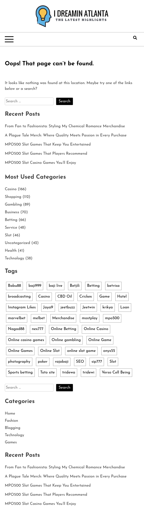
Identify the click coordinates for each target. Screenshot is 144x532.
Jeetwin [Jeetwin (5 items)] (88, 307)
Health (11, 251)
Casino (11, 189)
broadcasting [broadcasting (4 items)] (19, 297)
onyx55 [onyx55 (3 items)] (109, 351)
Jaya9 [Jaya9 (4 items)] (48, 307)
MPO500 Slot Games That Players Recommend (46, 154)
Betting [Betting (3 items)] (93, 286)
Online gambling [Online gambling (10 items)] (66, 340)
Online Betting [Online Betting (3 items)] (63, 329)
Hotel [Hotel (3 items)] (122, 297)
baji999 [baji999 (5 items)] (34, 286)
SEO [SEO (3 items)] (80, 362)
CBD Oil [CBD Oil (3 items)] (64, 297)
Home (10, 414)
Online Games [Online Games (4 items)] (20, 351)
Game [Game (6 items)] (104, 297)
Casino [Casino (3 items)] (44, 297)
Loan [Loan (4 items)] (124, 307)
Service (11, 228)
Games (11, 442)
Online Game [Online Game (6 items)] (99, 340)
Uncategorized (17, 243)
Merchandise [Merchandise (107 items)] (63, 318)
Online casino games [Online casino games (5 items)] (26, 340)
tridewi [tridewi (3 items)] (88, 372)
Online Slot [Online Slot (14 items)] (50, 351)
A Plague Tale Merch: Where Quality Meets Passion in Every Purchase (66, 135)
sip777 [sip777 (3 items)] (96, 362)
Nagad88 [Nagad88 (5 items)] (16, 329)
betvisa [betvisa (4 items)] (113, 286)
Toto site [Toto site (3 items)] (47, 372)
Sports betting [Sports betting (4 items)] (20, 372)
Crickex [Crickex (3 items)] (85, 297)
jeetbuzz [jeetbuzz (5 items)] (68, 307)
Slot (8, 235)
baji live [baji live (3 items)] (55, 286)
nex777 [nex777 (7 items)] (37, 329)
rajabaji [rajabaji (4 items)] (62, 362)
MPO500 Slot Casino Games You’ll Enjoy (40, 163)
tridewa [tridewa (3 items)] (68, 372)
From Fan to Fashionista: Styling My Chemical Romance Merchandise (65, 126)
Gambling (13, 205)
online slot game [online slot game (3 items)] (81, 351)
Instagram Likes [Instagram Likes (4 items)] (22, 307)
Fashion (11, 421)
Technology (14, 258)
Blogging (12, 428)
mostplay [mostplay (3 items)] (89, 318)
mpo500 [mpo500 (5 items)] (112, 318)
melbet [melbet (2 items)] (39, 318)
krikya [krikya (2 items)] (108, 307)
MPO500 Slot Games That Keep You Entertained (48, 145)
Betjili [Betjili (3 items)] (75, 286)
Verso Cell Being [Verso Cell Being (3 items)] (116, 372)
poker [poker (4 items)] (43, 362)
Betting (11, 220)
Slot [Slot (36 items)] (113, 362)
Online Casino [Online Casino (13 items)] (96, 329)
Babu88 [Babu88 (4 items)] (14, 286)
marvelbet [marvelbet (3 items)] (16, 318)
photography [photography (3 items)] (19, 362)
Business (12, 212)
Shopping (13, 197)
